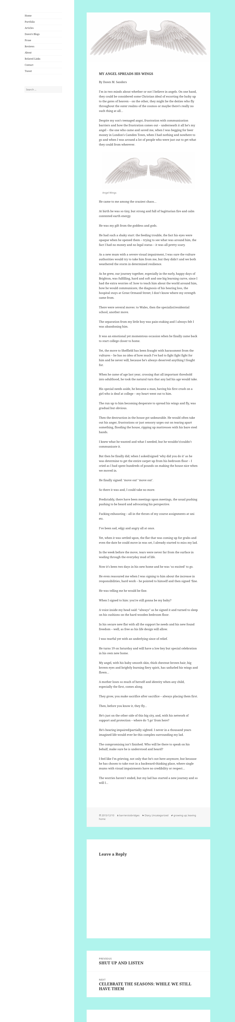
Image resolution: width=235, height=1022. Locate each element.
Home (28, 15)
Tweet (28, 71)
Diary (147, 815)
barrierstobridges (129, 815)
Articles (29, 28)
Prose (28, 40)
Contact (29, 65)
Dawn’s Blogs (32, 34)
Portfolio (30, 21)
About (28, 52)
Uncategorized (160, 815)
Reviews (29, 46)
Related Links (32, 58)
